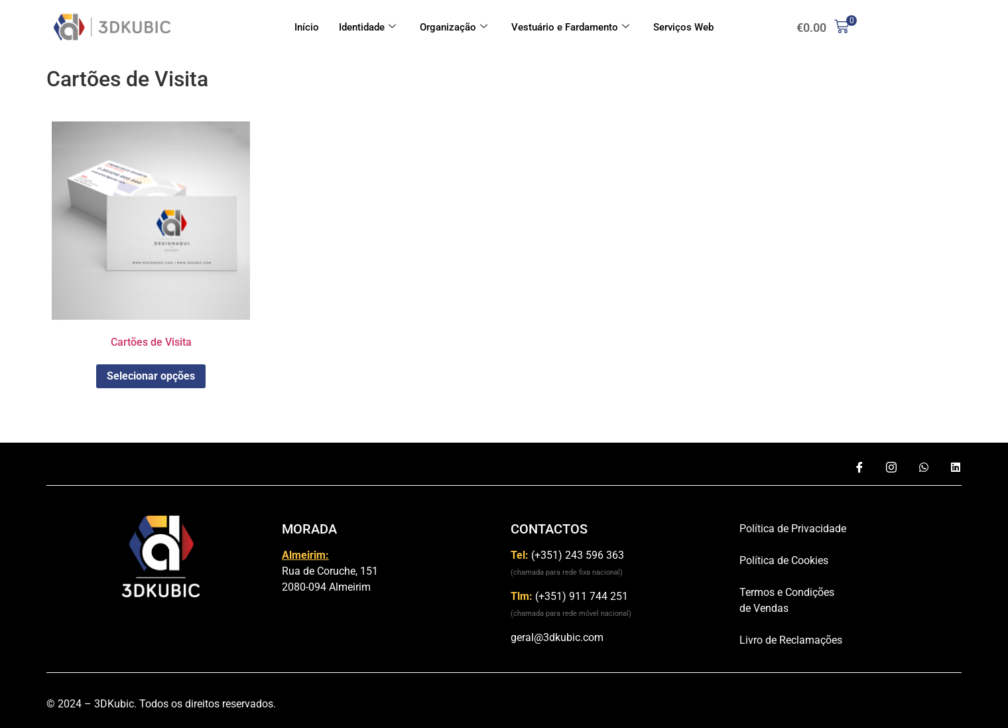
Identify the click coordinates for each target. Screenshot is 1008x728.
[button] (822, 27)
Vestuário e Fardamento (570, 27)
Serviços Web (683, 27)
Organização (453, 27)
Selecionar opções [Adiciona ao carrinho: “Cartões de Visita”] (151, 376)
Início (306, 27)
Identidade (367, 27)
